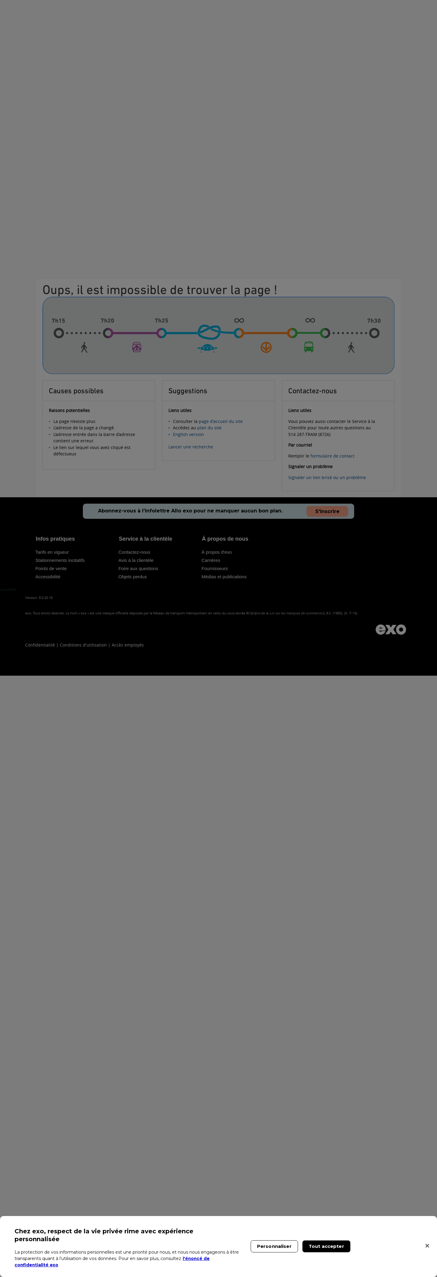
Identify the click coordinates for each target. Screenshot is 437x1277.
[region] (218, 1246)
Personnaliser (274, 1246)
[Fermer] (427, 1245)
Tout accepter (326, 1246)
